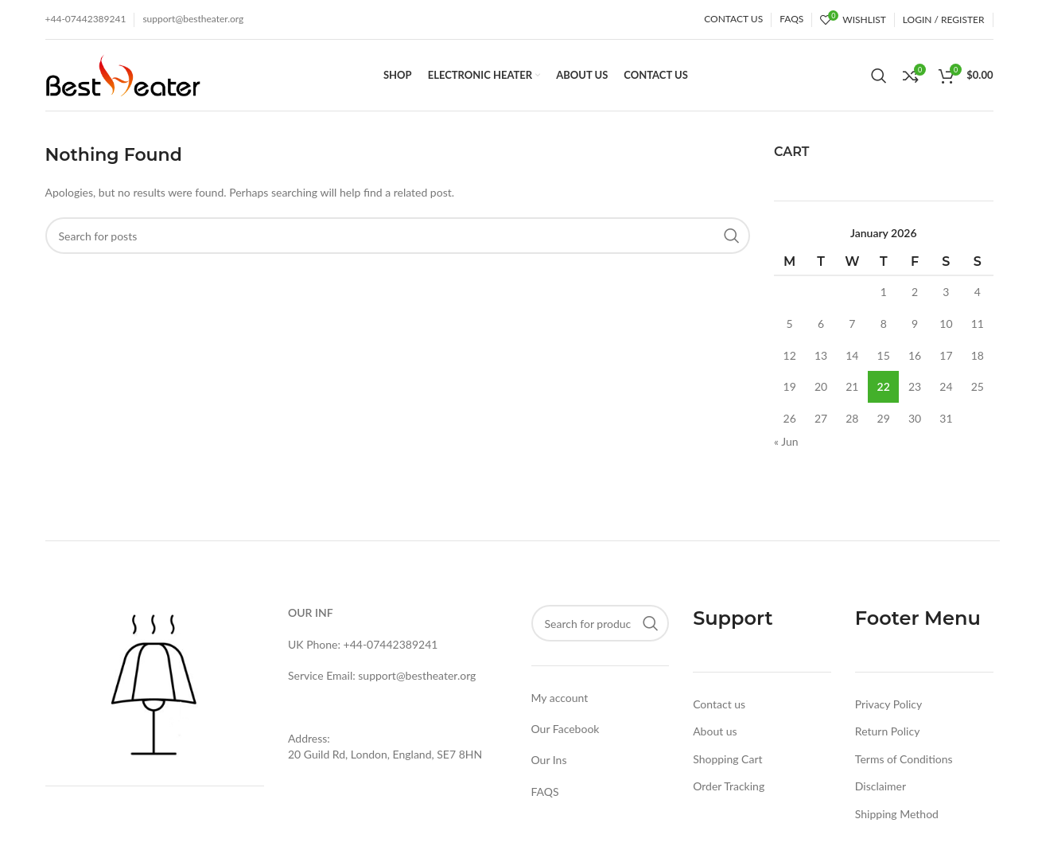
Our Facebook (565, 728)
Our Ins (549, 759)
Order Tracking (728, 786)
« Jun (786, 441)
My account (560, 697)
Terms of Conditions (904, 759)
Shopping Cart (727, 759)
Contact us (719, 704)
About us (715, 731)
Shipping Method (897, 814)
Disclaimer (880, 786)
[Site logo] (122, 73)
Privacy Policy (888, 704)
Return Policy (887, 731)
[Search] (879, 76)
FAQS (545, 791)
